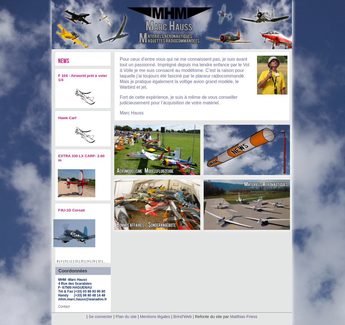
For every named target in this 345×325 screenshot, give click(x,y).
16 (76, 261)
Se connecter (100, 316)
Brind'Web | (184, 316)
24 (88, 261)
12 (70, 261)
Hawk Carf (67, 118)
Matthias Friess (244, 316)
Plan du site (126, 316)
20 (82, 261)
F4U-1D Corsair (71, 210)
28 (93, 261)
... (104, 261)
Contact (64, 306)
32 (99, 261)
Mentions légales (155, 316)
